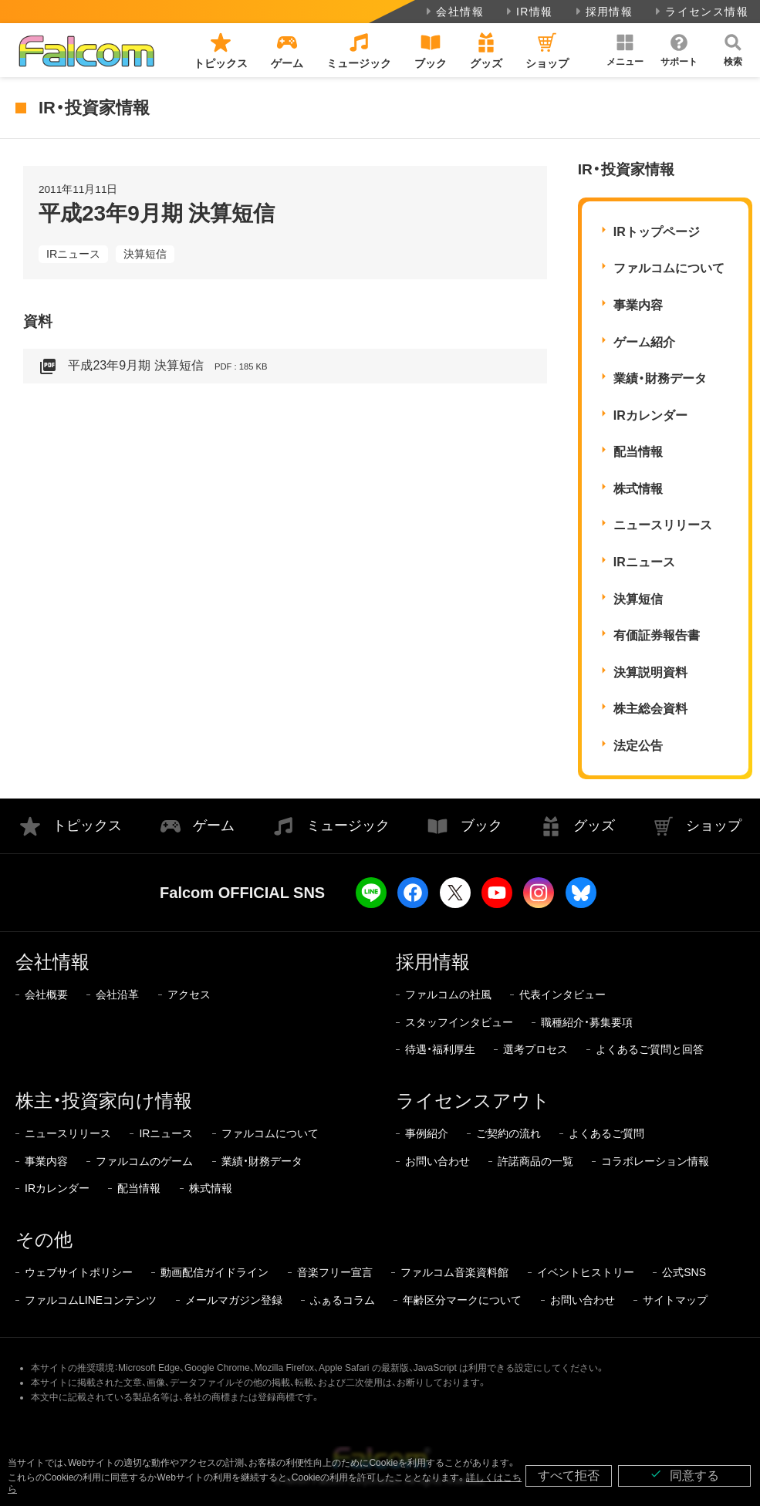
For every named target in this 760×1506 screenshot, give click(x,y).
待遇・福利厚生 (440, 1049)
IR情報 (528, 11)
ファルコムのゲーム (144, 1161)
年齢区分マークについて (462, 1300)
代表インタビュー (562, 994)
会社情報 (453, 11)
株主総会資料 (650, 708)
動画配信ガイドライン (214, 1272)
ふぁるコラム (342, 1300)
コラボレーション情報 (655, 1161)
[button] (625, 50)
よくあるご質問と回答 (650, 1049)
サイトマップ (675, 1300)
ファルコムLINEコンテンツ (91, 1300)
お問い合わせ (437, 1161)
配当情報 (638, 451)
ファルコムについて (669, 268)
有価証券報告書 (656, 635)
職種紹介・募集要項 (587, 1022)
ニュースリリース (662, 525)
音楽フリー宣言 (335, 1272)
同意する (684, 1474)
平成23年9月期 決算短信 (153, 366)
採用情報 (603, 11)
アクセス (189, 994)
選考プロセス (535, 1049)
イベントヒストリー (585, 1272)
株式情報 (638, 488)
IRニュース (73, 254)
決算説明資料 (650, 672)
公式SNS (684, 1272)
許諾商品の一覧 (535, 1161)
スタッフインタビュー (459, 1022)
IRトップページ (656, 231)
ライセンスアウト (473, 1100)
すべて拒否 (569, 1475)
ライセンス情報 (700, 11)
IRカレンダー (650, 415)
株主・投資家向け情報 (103, 1100)
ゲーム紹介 (644, 342)
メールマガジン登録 (233, 1300)
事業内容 (638, 305)
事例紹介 (426, 1133)
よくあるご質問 (606, 1133)
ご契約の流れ (508, 1133)
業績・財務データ (660, 378)
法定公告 (638, 745)
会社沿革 (117, 994)
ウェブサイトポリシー (79, 1272)
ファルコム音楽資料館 (454, 1272)
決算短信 (145, 254)
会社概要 (46, 994)
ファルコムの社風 (448, 994)
